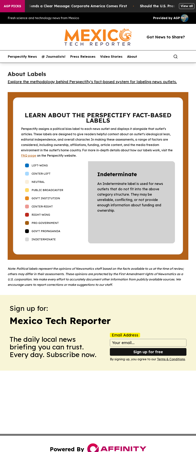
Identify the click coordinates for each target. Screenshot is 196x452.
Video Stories (111, 56)
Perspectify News (22, 56)
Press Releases (83, 56)
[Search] (175, 56)
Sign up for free (148, 351)
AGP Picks (12, 6)
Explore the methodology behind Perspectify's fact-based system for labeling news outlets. (92, 81)
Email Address (125, 335)
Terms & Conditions (171, 359)
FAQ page (28, 155)
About (132, 56)
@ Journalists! (53, 56)
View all (187, 6)
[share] (185, 56)
